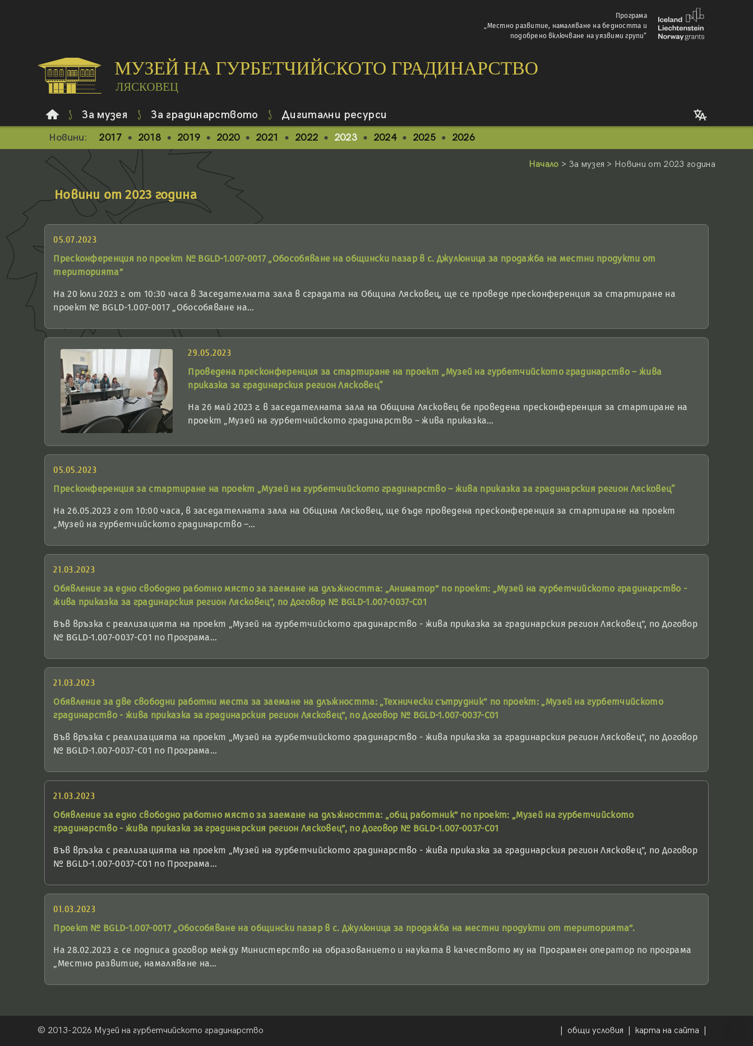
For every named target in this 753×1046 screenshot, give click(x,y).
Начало (544, 164)
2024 (384, 137)
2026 (463, 137)
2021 (267, 137)
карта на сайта (667, 1030)
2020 (227, 137)
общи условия (595, 1030)
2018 (149, 137)
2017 (110, 137)
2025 (424, 137)
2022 (306, 137)
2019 (188, 137)
